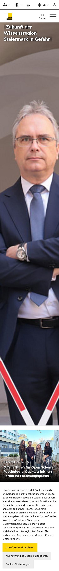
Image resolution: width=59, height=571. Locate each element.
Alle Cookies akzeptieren (20, 547)
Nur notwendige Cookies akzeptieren (27, 556)
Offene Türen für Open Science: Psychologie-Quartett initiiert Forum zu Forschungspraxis (28, 471)
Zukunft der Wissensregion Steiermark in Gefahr (27, 33)
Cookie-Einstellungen (18, 564)
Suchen (42, 17)
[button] (5, 4)
